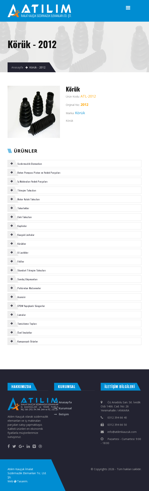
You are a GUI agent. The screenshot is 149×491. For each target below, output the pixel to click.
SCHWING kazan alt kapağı (78, 359)
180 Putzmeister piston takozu (71, 355)
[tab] (74, 163)
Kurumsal (65, 408)
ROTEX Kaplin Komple (115, 355)
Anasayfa (17, 67)
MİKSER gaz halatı (48, 355)
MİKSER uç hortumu (39, 355)
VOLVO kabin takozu (138, 355)
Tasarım (22, 481)
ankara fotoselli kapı (71, 365)
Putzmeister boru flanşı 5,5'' (54, 359)
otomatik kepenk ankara (20, 365)
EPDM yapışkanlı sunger (58, 355)
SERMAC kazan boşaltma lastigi (17, 359)
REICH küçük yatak (127, 359)
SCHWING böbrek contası (127, 355)
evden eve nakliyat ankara (7, 365)
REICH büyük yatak (66, 359)
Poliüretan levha (44, 359)
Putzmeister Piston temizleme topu (101, 355)
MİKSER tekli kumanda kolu (139, 359)
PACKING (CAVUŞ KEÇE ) (34, 359)
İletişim (64, 414)
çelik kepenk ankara (31, 365)
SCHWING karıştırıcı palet (16, 355)
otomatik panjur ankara (82, 365)
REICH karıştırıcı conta (88, 355)
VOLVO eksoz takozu (5, 355)
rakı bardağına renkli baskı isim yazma (56, 365)
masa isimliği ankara (42, 365)
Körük (81, 355)
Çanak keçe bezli (30, 355)
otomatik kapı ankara (94, 365)
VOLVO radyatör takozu (100, 359)
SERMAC (24, 355)
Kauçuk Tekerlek (89, 359)
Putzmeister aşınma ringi (116, 359)
